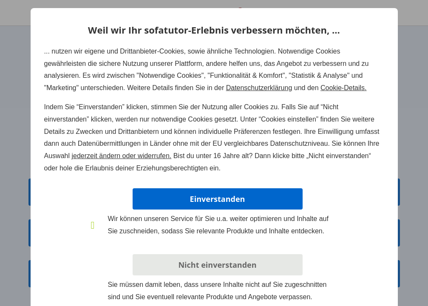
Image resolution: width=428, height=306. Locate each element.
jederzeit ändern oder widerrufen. (121, 155)
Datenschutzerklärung (259, 87)
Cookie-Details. (343, 87)
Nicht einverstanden (217, 265)
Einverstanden (217, 199)
